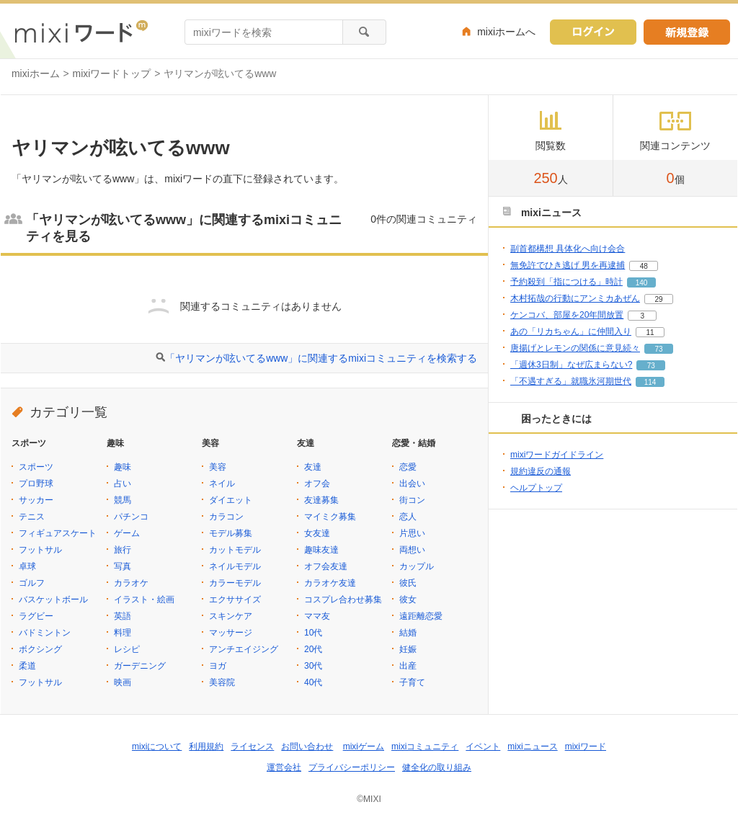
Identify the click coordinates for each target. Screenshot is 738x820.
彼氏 (408, 583)
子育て (412, 682)
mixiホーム (36, 73)
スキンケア (230, 616)
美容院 (222, 682)
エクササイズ (235, 599)
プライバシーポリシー (351, 767)
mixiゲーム (363, 746)
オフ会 (317, 483)
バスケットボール (53, 599)
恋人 (408, 517)
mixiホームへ (506, 31)
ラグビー (36, 616)
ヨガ (217, 666)
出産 (408, 666)
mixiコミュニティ (424, 746)
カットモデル (235, 550)
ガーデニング (140, 666)
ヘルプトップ (536, 488)
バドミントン (45, 633)
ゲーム (127, 533)
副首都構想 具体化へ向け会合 (567, 249)
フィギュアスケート (58, 533)
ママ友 (317, 616)
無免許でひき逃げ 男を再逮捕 (567, 265)
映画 (122, 682)
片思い (412, 533)
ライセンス (252, 746)
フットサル (40, 550)
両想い (412, 550)
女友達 (317, 533)
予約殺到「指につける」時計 (566, 282)
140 (642, 283)
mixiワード (585, 746)
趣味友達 (321, 550)
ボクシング (40, 649)
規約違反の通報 (540, 471)
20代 (313, 649)
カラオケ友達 (330, 583)
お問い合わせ (307, 746)
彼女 (408, 599)
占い (122, 483)
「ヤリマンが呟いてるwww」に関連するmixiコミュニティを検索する (321, 358)
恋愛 (408, 467)
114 (650, 382)
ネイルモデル (235, 566)
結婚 (408, 633)
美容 (217, 467)
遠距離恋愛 (421, 616)
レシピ (127, 649)
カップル (416, 566)
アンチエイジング (243, 649)
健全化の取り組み (436, 767)
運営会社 (284, 767)
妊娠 (408, 649)
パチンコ (131, 517)
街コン (412, 500)
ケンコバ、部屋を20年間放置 (566, 315)
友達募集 (321, 500)
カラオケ (131, 583)
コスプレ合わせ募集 (343, 599)
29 (658, 299)
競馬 (122, 500)
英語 (122, 616)
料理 (122, 633)
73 (658, 349)
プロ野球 (36, 483)
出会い (412, 483)
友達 (312, 467)
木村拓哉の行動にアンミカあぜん (575, 298)
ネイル (222, 483)
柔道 (27, 666)
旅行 (122, 550)
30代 (313, 666)
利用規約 (206, 746)
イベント (483, 746)
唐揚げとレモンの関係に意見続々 (575, 348)
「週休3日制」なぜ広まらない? (571, 365)
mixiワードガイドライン (556, 455)
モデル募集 (230, 533)
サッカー (36, 500)
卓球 (27, 566)
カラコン (226, 517)
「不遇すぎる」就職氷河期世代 (570, 381)
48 (644, 266)
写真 (122, 566)
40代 (313, 682)
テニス (32, 517)
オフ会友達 (325, 566)
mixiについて (157, 746)
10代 (313, 633)
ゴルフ (32, 583)
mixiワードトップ (112, 73)
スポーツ (36, 467)
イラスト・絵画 (144, 599)
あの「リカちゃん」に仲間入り (570, 331)
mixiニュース (532, 746)
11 (650, 333)
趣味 (122, 467)
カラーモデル (235, 583)
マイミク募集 (330, 517)
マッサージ (230, 633)
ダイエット (230, 500)
